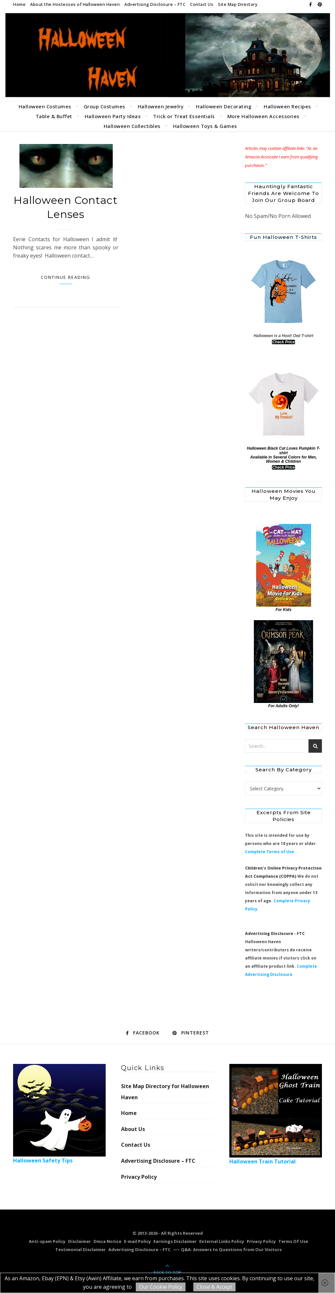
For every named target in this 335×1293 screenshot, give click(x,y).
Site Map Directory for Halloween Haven (165, 1092)
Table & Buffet (54, 116)
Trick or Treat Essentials (184, 116)
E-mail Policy (137, 1241)
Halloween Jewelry (161, 106)
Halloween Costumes (45, 106)
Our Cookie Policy (160, 1286)
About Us (133, 1129)
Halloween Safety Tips (59, 1114)
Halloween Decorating (223, 106)
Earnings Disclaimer (175, 1241)
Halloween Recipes (287, 106)
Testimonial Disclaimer (80, 1249)
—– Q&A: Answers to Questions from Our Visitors (227, 1249)
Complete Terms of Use (269, 851)
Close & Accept (214, 1286)
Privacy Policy (139, 1176)
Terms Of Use (293, 1241)
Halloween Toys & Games (205, 126)
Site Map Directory (237, 4)
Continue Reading (65, 277)
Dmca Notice (107, 1241)
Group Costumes (104, 106)
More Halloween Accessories (263, 116)
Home (19, 4)
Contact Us (201, 4)
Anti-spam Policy (47, 1241)
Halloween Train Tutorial (275, 1114)
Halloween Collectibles (132, 126)
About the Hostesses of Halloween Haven (75, 4)
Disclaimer (79, 1241)
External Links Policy (221, 1241)
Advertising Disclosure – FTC (154, 4)
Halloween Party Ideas (113, 116)
